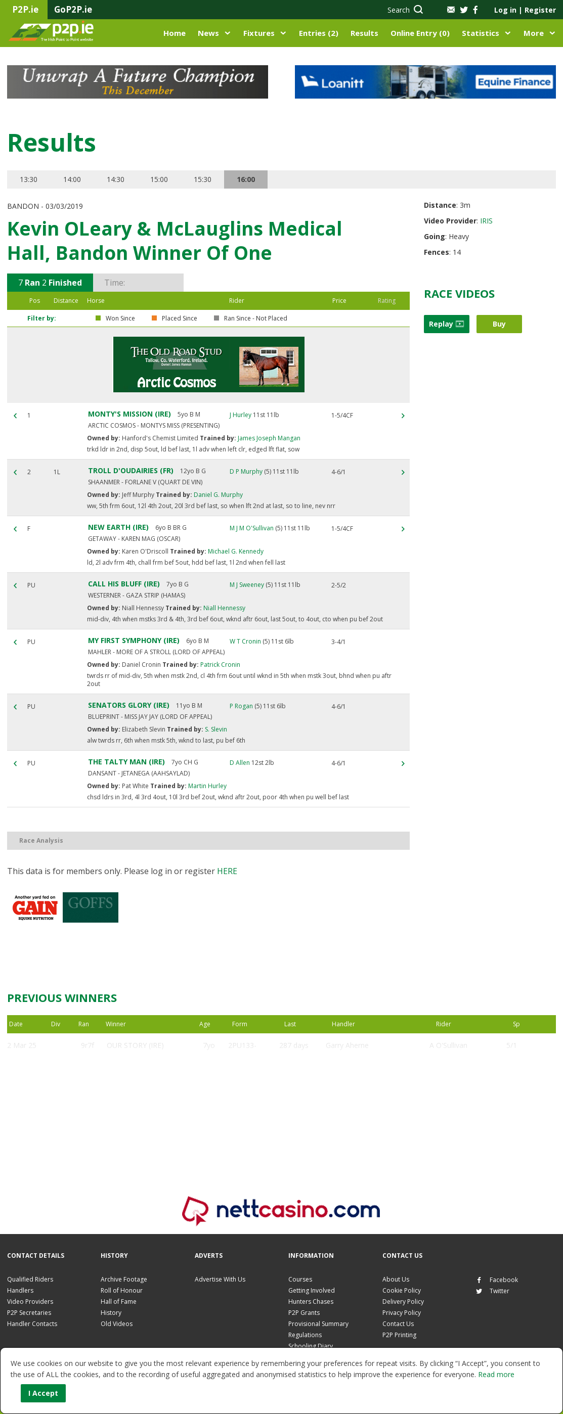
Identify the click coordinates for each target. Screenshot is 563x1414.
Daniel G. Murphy (217, 494)
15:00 (159, 179)
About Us (395, 1279)
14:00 (72, 179)
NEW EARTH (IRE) (118, 527)
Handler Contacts (32, 1323)
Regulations (305, 1335)
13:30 (28, 179)
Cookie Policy (401, 1290)
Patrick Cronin (219, 664)
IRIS (486, 220)
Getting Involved (311, 1290)
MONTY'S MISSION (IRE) (129, 414)
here (227, 871)
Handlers (20, 1290)
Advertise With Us (220, 1279)
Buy (499, 324)
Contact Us (398, 1323)
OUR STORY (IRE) (135, 1045)
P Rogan (241, 706)
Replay (446, 324)
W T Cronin (245, 641)
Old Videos (117, 1323)
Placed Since (179, 318)
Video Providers (30, 1301)
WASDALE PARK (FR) (141, 1118)
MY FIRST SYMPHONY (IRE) (134, 640)
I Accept (43, 1393)
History (111, 1312)
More (534, 33)
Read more (496, 1374)
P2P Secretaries (29, 1312)
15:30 (202, 179)
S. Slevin (215, 729)
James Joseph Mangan (268, 438)
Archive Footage (124, 1279)
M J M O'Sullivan (252, 528)
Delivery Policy (403, 1301)
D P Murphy (246, 471)
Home (174, 33)
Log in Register (525, 10)
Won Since (120, 318)
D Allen (240, 762)
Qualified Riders (30, 1279)
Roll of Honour (122, 1290)
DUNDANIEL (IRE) (136, 1094)
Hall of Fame (119, 1301)
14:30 (115, 179)
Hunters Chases (310, 1301)
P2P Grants (304, 1312)
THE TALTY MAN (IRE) (126, 761)
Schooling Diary (310, 1346)
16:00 (246, 179)
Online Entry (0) (420, 33)
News (208, 33)
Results (364, 33)
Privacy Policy (401, 1312)
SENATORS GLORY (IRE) (128, 705)
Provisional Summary (318, 1323)
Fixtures (259, 33)
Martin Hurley (207, 786)
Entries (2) (318, 33)
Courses (300, 1279)
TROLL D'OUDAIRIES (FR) (131, 470)
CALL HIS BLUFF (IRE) (124, 583)
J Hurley (240, 414)
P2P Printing (399, 1335)
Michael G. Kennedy (235, 551)
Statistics (480, 33)
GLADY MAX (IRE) (135, 1069)
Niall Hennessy (223, 608)
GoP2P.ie (73, 9)
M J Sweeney (247, 584)
